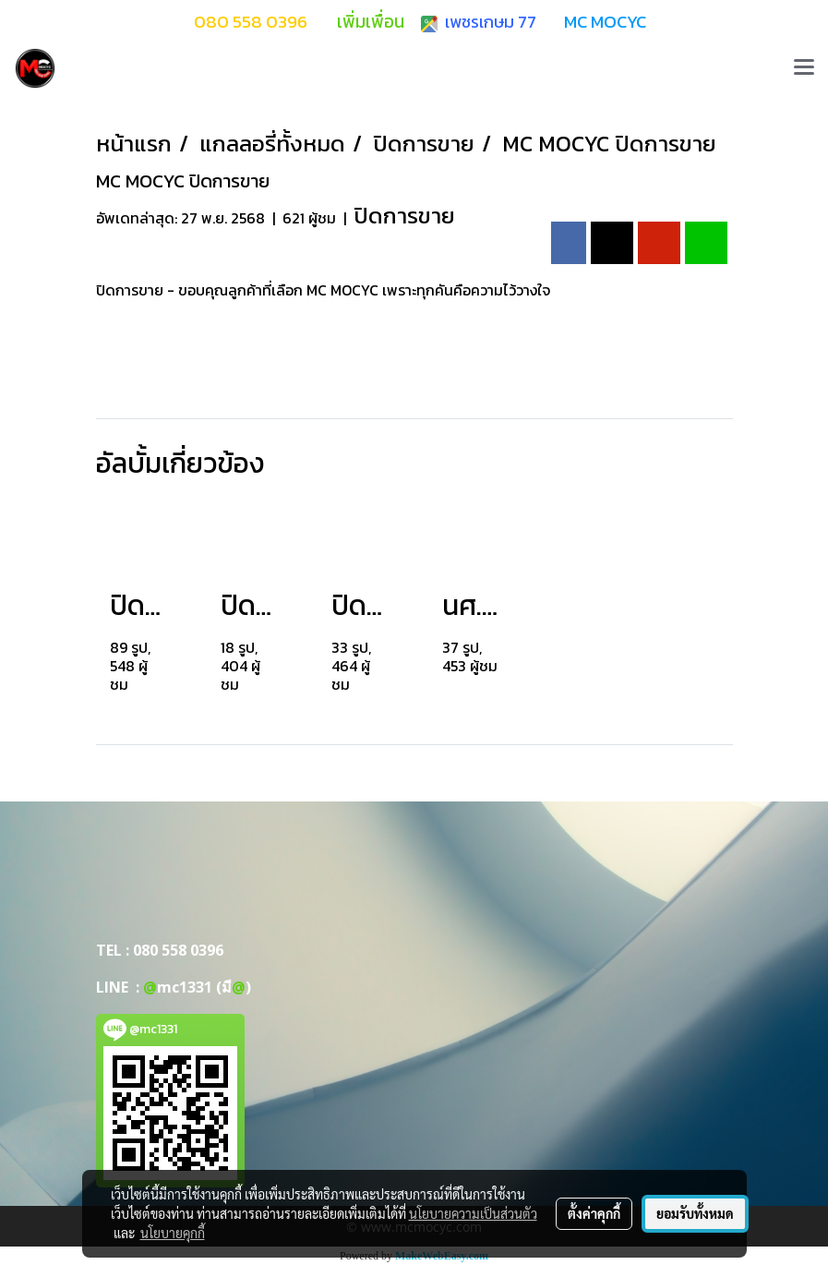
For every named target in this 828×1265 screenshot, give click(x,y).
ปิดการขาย (404, 215)
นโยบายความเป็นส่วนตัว (473, 1213)
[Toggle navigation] (804, 68)
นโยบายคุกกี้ (172, 1232)
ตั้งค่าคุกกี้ (594, 1213)
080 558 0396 (178, 950)
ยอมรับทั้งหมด (695, 1213)
